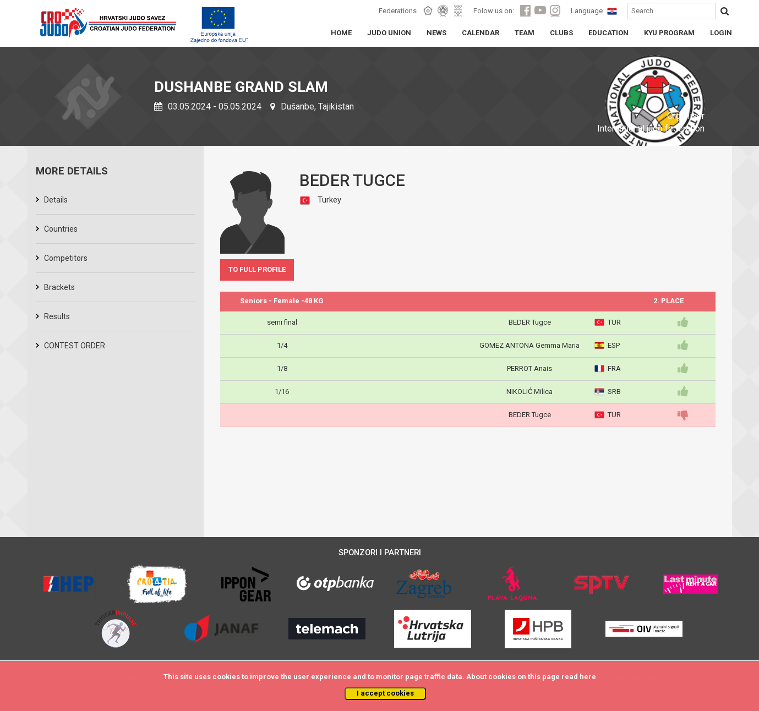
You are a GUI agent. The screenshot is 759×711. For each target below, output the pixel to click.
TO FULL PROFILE (257, 269)
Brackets (59, 287)
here (588, 676)
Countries (61, 229)
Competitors (66, 258)
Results (57, 316)
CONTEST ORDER (74, 345)
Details (56, 199)
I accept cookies (385, 693)
